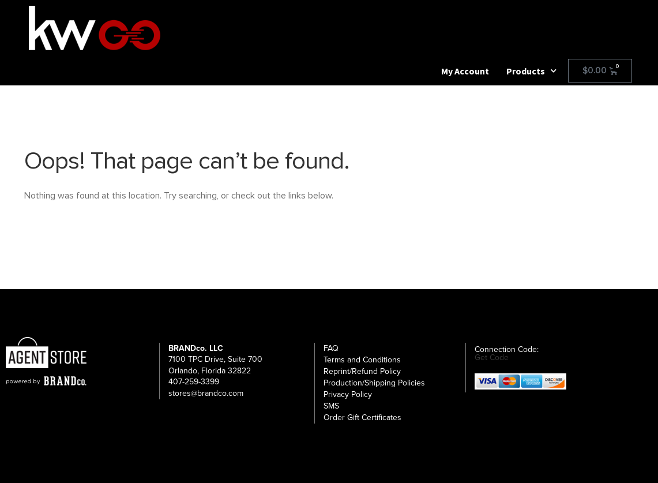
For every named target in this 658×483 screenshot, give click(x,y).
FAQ (331, 348)
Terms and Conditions (362, 360)
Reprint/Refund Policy (362, 371)
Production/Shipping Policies (374, 383)
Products (531, 71)
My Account (465, 71)
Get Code (492, 358)
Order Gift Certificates (362, 417)
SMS (331, 406)
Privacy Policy (348, 394)
